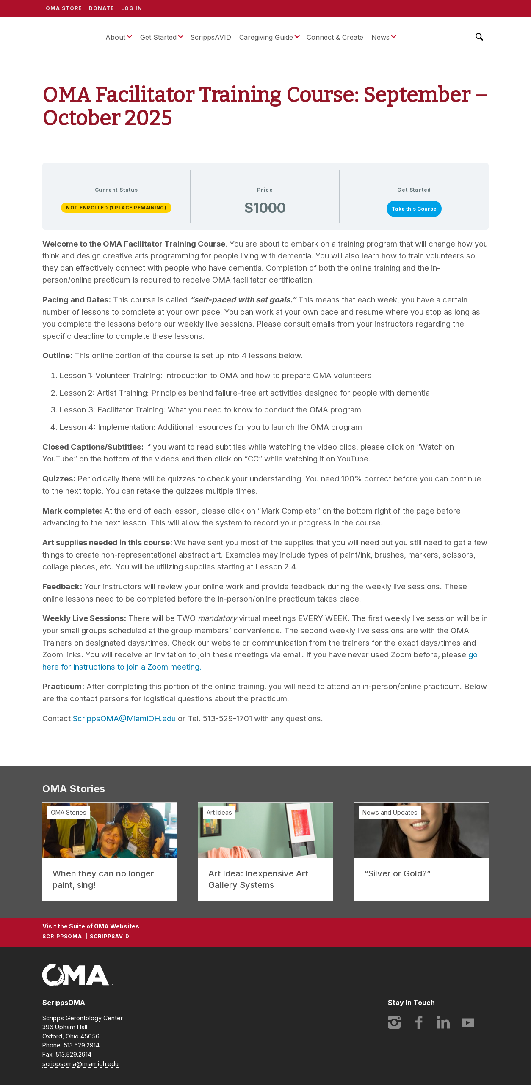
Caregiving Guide (266, 37)
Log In (131, 8)
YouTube (468, 1022)
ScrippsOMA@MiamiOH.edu (124, 718)
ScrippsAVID (210, 37)
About (115, 37)
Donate (101, 8)
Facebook (418, 1022)
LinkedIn (443, 1022)
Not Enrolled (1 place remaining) (116, 208)
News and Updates (390, 812)
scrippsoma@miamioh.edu (80, 1063)
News (380, 37)
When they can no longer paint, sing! (103, 879)
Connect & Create (335, 37)
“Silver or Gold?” (397, 873)
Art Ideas (219, 812)
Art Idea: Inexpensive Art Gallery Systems (258, 879)
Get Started (158, 37)
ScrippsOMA (67, 37)
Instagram (394, 1022)
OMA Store (64, 8)
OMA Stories (68, 812)
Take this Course (414, 209)
